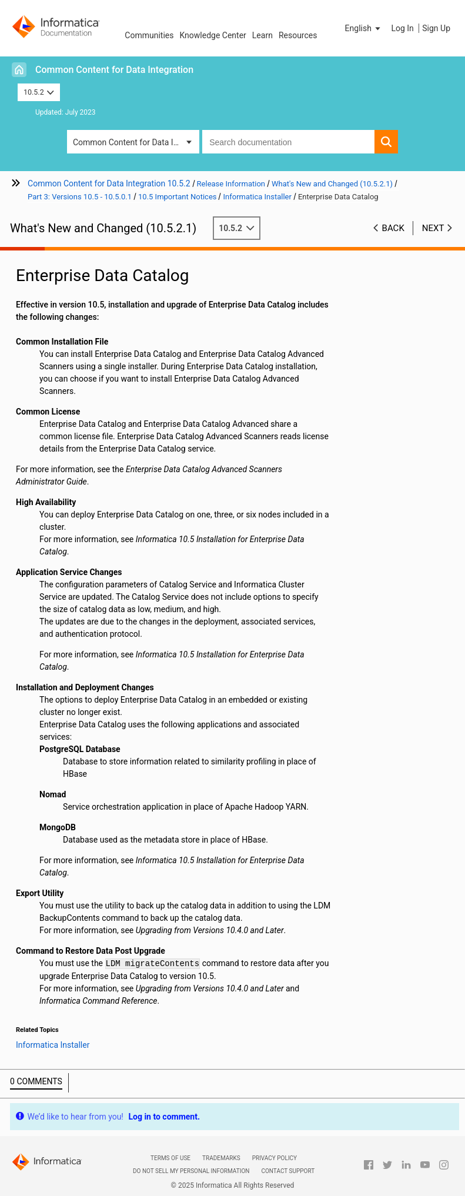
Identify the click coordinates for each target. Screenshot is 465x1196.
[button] (364, 28)
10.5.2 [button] (39, 92)
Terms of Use (170, 1158)
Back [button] (393, 228)
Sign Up (436, 28)
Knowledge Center (212, 35)
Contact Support (288, 1171)
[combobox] (288, 141)
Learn (262, 35)
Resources (298, 35)
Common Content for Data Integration (114, 69)
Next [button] (433, 228)
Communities (149, 35)
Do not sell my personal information (191, 1171)
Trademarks (221, 1158)
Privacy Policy (274, 1158)
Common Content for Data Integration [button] (136, 142)
